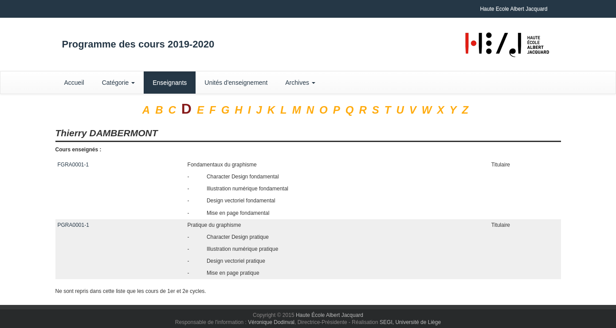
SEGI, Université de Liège (410, 322)
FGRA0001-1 (73, 165)
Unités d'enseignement (235, 82)
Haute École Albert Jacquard (329, 315)
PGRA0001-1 (73, 225)
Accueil (74, 82)
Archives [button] (300, 82)
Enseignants (170, 82)
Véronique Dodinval (271, 322)
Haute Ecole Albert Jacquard (513, 9)
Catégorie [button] (118, 82)
